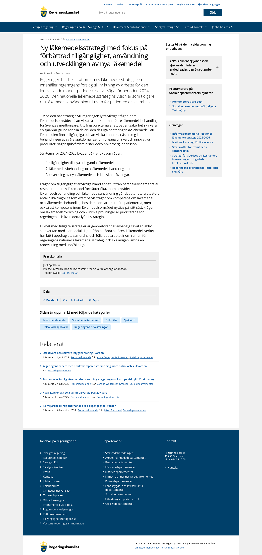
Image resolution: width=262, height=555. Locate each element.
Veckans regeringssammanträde (63, 523)
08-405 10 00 (70, 273)
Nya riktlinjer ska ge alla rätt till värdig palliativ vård (74, 392)
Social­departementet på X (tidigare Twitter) (194, 108)
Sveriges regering (54, 453)
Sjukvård (129, 320)
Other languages (209, 4)
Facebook (52, 300)
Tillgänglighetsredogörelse (59, 519)
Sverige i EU (50, 462)
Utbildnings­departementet (122, 499)
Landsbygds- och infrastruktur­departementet (124, 487)
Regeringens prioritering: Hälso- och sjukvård (195, 169)
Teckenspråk (135, 4)
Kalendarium (51, 486)
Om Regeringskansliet (56, 490)
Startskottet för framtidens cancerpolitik (189, 149)
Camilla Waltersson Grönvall (112, 383)
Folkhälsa (111, 320)
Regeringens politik (55, 458)
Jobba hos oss (51, 481)
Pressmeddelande (54, 320)
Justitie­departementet (119, 472)
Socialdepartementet (78, 39)
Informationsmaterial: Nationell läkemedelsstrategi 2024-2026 (192, 135)
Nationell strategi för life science (192, 142)
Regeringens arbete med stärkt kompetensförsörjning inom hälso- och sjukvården (94, 366)
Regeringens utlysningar (58, 509)
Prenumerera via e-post (159, 4)
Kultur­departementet (118, 481)
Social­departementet (118, 494)
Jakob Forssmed (119, 357)
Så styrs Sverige (53, 467)
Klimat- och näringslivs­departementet (129, 476)
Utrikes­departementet (119, 504)
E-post (97, 300)
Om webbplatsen (53, 495)
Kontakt (48, 476)
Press (46, 472)
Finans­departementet (119, 462)
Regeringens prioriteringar (91, 327)
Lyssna (108, 4)
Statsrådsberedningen (119, 453)
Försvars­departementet (120, 467)
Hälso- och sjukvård (55, 327)
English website (185, 4)
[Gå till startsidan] (60, 12)
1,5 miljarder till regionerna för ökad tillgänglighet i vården (79, 406)
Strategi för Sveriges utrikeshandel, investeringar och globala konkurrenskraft (194, 159)
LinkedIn (79, 300)
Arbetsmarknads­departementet (125, 458)
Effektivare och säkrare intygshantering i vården (73, 353)
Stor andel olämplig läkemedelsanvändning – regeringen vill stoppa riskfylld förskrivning (98, 379)
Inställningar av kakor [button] (173, 547)
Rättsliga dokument (55, 514)
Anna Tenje (103, 357)
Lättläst (120, 4)
